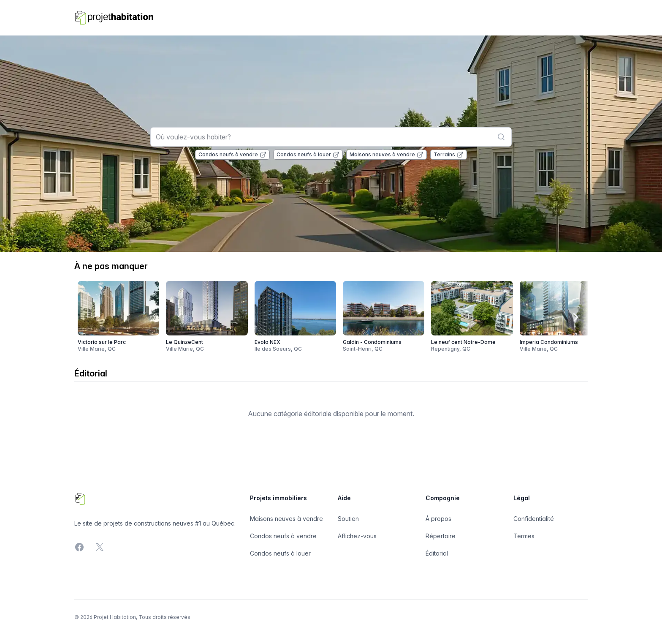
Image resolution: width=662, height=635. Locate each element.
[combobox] (331, 137)
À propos (438, 518)
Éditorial (437, 553)
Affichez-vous (357, 536)
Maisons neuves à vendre (386, 154)
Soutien (348, 518)
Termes (523, 536)
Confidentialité (533, 518)
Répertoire (441, 536)
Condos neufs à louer (308, 154)
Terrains (449, 154)
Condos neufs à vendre (232, 154)
